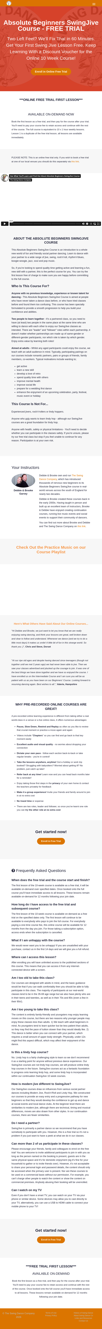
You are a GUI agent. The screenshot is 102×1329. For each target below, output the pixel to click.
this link (75, 161)
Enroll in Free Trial (51, 841)
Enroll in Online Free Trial (51, 71)
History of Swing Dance (83, 1313)
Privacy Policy (51, 1315)
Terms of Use (51, 1313)
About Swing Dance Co (83, 1315)
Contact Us (83, 1321)
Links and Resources (83, 1318)
